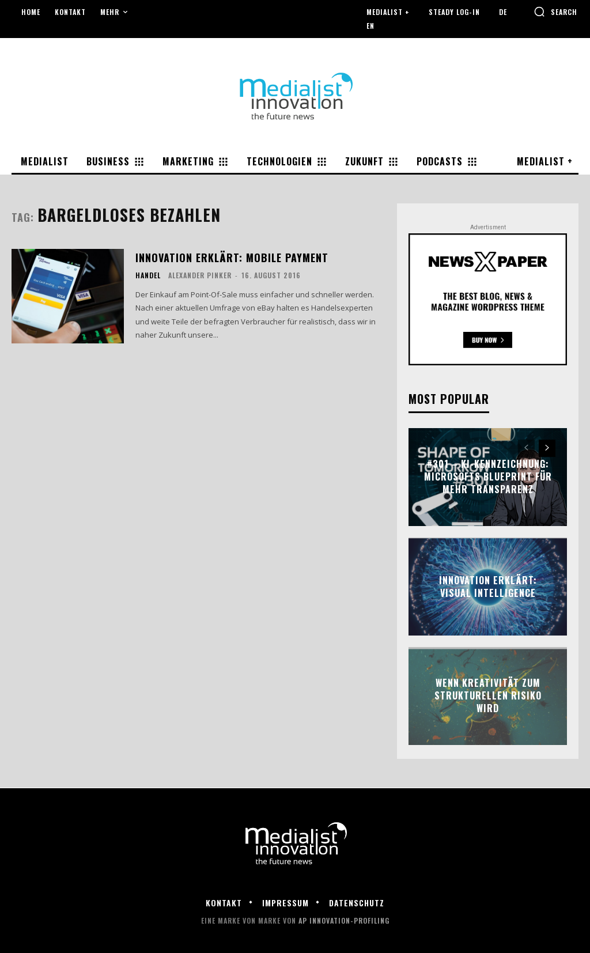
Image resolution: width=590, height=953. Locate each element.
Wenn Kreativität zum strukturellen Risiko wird (488, 696)
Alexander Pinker (200, 275)
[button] (555, 11)
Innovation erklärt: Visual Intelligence (488, 586)
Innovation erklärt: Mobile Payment (231, 256)
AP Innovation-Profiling (343, 920)
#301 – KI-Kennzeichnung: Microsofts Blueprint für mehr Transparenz (488, 477)
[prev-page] (526, 448)
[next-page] (547, 448)
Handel (148, 275)
